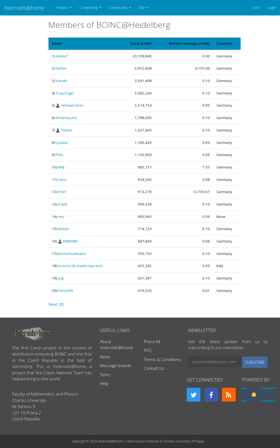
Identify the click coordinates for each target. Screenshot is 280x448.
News (105, 356)
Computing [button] (88, 7)
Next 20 (56, 304)
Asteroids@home (24, 7)
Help (104, 383)
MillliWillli (70, 241)
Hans (62, 179)
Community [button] (118, 7)
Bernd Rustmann (72, 253)
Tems (105, 374)
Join (256, 7)
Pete (59, 154)
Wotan (63, 228)
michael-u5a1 (72, 105)
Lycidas (62, 142)
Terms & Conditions (162, 359)
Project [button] (62, 7)
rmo (61, 216)
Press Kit (152, 341)
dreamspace (66, 117)
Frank (62, 204)
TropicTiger (65, 93)
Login (271, 7)
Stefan (61, 68)
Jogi (61, 278)
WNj (61, 167)
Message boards (115, 365)
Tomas (66, 130)
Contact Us (154, 368)
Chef (62, 191)
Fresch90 (65, 290)
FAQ (148, 350)
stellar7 (62, 56)
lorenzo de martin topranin (80, 265)
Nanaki (61, 80)
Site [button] (142, 7)
